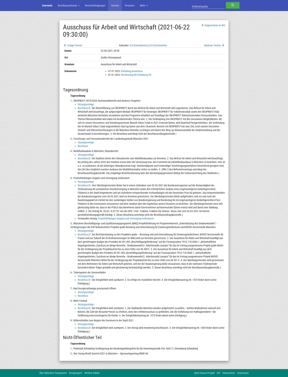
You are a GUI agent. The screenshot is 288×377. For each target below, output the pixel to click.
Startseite (47, 5)
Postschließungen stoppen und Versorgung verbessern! (126, 218)
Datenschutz (228, 372)
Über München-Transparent (53, 372)
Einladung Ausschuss (132, 71)
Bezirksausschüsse (69, 5)
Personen (129, 5)
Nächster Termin (214, 45)
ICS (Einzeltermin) (138, 45)
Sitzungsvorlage (86, 104)
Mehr (144, 5)
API (218, 372)
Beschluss (83, 108)
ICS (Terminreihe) (158, 45)
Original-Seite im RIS (213, 25)
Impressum (243, 372)
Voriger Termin (72, 45)
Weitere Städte (92, 372)
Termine (115, 5)
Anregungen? (75, 372)
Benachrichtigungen (95, 5)
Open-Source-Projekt (204, 372)
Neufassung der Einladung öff (136, 74)
